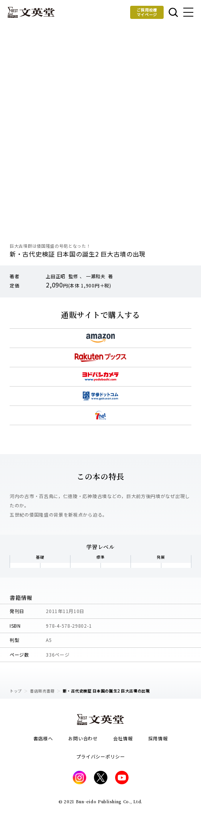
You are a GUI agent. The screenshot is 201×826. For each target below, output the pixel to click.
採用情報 (158, 738)
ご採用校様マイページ (147, 12)
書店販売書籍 (42, 691)
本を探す (173, 12)
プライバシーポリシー (100, 756)
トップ (16, 691)
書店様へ (43, 738)
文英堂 (31, 12)
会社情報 (123, 738)
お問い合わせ (82, 738)
